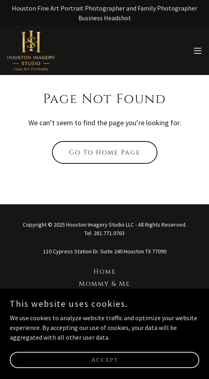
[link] (31, 50)
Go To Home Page (104, 152)
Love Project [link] (104, 295)
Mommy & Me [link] (104, 283)
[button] (198, 51)
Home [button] (104, 271)
